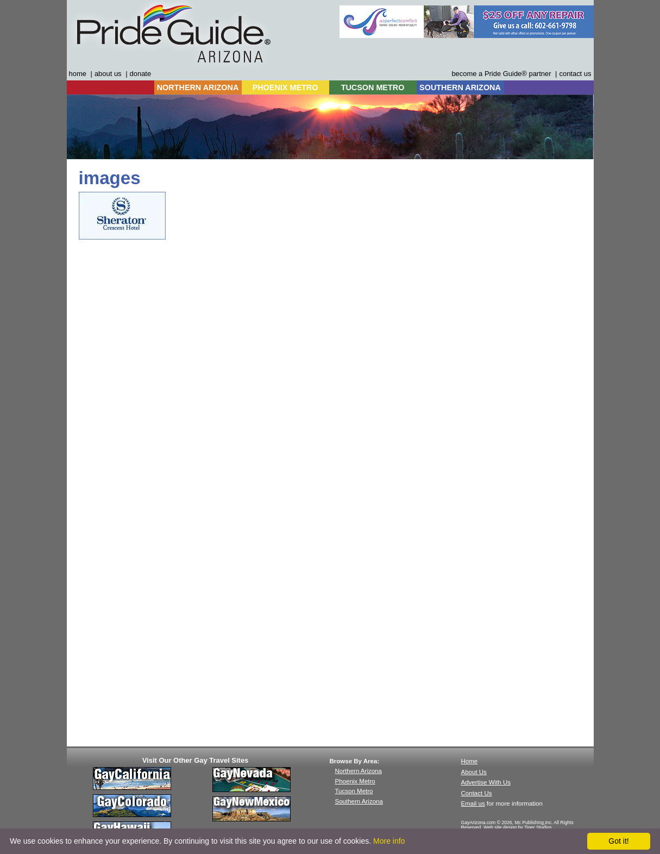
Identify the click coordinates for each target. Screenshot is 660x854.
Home (469, 761)
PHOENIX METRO (285, 87)
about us (108, 74)
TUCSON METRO (373, 87)
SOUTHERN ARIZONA (460, 87)
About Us (474, 772)
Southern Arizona (359, 801)
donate (141, 74)
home (77, 74)
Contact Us (476, 793)
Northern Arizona (358, 771)
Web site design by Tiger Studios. (518, 827)
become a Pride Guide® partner (501, 74)
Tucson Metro (354, 791)
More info (389, 841)
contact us (575, 74)
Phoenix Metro (355, 781)
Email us (473, 803)
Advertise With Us (486, 782)
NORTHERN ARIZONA (198, 87)
